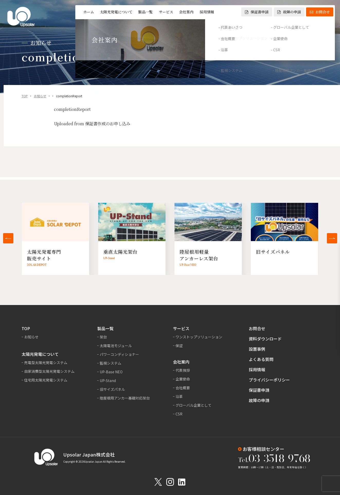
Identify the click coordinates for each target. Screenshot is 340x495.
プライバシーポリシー (269, 380)
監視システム (110, 363)
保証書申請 (257, 11)
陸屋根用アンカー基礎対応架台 (125, 398)
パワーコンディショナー (119, 354)
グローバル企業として (194, 405)
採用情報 (207, 11)
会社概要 (183, 387)
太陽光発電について (116, 11)
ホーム (88, 11)
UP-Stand (108, 380)
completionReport (72, 110)
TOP (25, 96)
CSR (179, 413)
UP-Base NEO (111, 371)
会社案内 (186, 11)
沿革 (179, 396)
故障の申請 (289, 11)
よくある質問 (261, 359)
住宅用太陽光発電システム (45, 380)
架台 (103, 336)
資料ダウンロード (265, 339)
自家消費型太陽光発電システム (49, 371)
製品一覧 (145, 11)
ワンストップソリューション (199, 336)
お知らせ (40, 96)
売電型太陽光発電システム (45, 362)
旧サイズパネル (112, 389)
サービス (166, 11)
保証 (179, 345)
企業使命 (183, 379)
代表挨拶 (183, 370)
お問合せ (320, 11)
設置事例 (257, 349)
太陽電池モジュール (116, 345)
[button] (8, 238)
